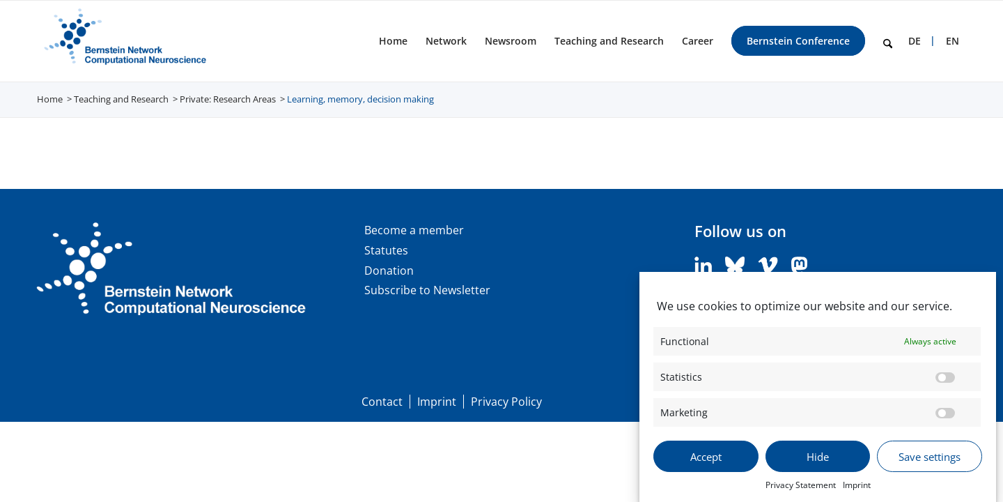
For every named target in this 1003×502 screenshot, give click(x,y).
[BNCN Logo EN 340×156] (123, 41)
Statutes (386, 250)
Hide (818, 457)
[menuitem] (393, 41)
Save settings (930, 457)
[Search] (887, 41)
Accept (706, 457)
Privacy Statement (800, 486)
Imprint (857, 486)
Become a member (414, 230)
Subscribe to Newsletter (427, 290)
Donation (389, 270)
